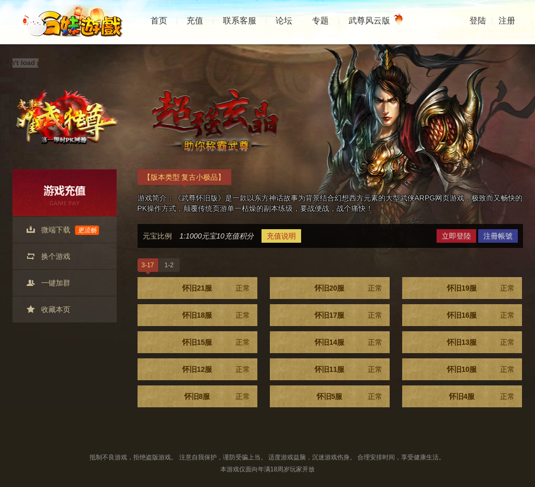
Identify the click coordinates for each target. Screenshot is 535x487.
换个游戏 (55, 256)
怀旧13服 (481, 342)
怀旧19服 (481, 288)
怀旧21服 (216, 288)
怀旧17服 (348, 315)
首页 (159, 20)
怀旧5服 (349, 396)
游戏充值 (65, 192)
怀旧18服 (216, 315)
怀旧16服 (481, 315)
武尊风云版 (373, 21)
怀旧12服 (216, 369)
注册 (507, 20)
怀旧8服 (217, 396)
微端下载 (70, 230)
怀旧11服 (348, 369)
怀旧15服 (216, 342)
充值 (194, 20)
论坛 (284, 20)
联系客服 (239, 20)
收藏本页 (55, 309)
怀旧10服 (481, 369)
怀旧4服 (482, 396)
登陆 (477, 20)
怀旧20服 (348, 288)
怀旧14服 (348, 342)
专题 (320, 20)
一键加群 (55, 283)
